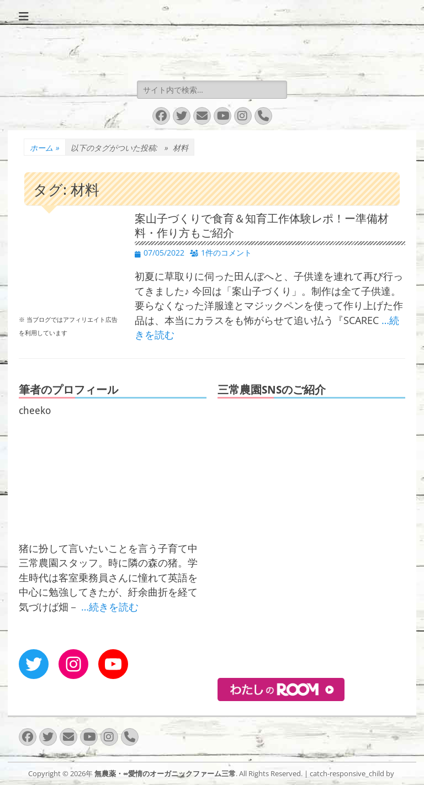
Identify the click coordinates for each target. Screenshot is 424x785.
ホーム (45, 147)
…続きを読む (110, 606)
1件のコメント (226, 252)
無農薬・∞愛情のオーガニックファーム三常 (165, 773)
